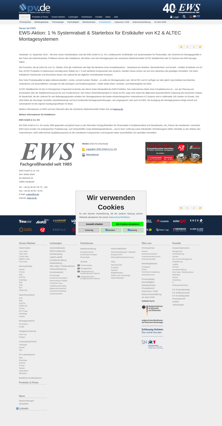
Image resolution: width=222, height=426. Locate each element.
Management (177, 251)
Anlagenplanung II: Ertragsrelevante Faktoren (90, 278)
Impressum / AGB (122, 22)
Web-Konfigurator (58, 251)
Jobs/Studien (178, 305)
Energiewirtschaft (86, 252)
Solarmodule (24, 248)
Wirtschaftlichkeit (118, 249)
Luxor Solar (23, 251)
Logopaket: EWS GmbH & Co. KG (101, 149)
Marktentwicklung (88, 249)
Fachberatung (56, 254)
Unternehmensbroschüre (151, 257)
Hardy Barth (23, 371)
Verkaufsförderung (58, 269)
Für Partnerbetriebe (181, 289)
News (107, 17)
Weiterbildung (56, 263)
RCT (21, 288)
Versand (175, 267)
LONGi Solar (24, 257)
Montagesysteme (27, 321)
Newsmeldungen (26, 401)
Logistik (175, 264)
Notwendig (89, 230)
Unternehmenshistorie (58, 291)
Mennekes (23, 373)
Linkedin (23, 408)
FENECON (23, 290)
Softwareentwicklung (180, 285)
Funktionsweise (86, 265)
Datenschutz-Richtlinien (119, 217)
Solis (21, 285)
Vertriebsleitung (178, 254)
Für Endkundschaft (180, 293)
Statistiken (111, 230)
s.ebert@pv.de (32, 194)
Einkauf (175, 277)
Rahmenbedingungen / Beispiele (123, 252)
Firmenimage (55, 275)
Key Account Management (182, 259)
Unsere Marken (58, 17)
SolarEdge (23, 280)
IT (173, 283)
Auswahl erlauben (94, 224)
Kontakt (98, 17)
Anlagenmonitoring (27, 331)
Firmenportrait (25, 22)
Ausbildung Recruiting (58, 286)
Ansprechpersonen (180, 248)
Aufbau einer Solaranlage (120, 275)
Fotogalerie (146, 267)
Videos (144, 269)
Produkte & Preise (40, 17)
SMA (21, 275)
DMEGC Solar (24, 259)
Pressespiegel (58, 22)
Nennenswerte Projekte (58, 281)
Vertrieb (175, 257)
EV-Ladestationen (27, 354)
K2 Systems (23, 324)
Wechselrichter (25, 266)
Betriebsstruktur (89, 22)
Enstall (21, 327)
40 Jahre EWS (160, 22)
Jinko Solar (23, 254)
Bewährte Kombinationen (30, 378)
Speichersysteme (27, 295)
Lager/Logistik (56, 257)
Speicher (114, 270)
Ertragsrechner (116, 255)
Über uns (25, 17)
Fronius (22, 272)
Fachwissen (87, 17)
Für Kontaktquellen (180, 296)
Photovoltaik (84, 257)
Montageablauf (86, 268)
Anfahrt (175, 302)
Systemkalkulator (57, 248)
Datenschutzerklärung (142, 22)
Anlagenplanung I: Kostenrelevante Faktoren (90, 272)
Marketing (176, 275)
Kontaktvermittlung (58, 260)
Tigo (20, 350)
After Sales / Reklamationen (62, 266)
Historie (145, 251)
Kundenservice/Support (58, 278)
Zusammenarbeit (56, 294)
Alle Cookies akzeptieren (127, 224)
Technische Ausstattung (151, 272)
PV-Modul (114, 268)
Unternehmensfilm (148, 259)
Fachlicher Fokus (56, 283)
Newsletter (24, 404)
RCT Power (23, 311)
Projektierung (177, 262)
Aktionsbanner (92, 154)
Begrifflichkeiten (117, 273)
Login (176, 17)
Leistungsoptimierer (28, 341)
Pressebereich (105, 22)
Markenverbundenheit (58, 288)
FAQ (113, 262)
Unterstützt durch (148, 275)
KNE (21, 283)
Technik (83, 262)
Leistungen (73, 17)
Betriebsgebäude (41, 22)
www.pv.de (118, 109)
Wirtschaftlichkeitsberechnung (122, 257)
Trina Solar (23, 262)
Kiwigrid (22, 337)
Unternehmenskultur (149, 254)
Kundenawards (56, 272)
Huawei (22, 269)
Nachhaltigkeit (73, 22)
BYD (21, 298)
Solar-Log (22, 334)
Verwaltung (176, 280)
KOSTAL (22, 277)
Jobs (116, 17)
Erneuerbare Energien (88, 255)
